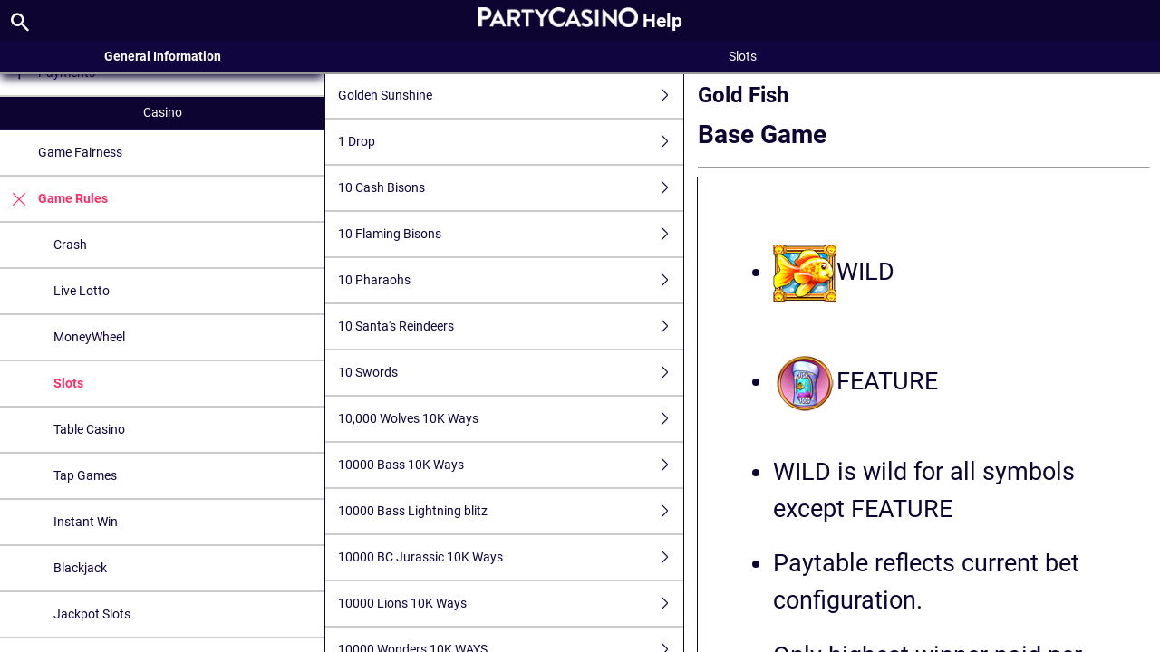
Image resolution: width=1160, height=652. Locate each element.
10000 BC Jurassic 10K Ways (510, 557)
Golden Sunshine (510, 95)
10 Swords (510, 372)
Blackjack (80, 568)
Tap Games (85, 475)
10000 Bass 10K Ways (510, 465)
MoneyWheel (89, 337)
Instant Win (85, 521)
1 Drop (510, 142)
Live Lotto (81, 290)
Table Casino (89, 429)
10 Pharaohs (510, 280)
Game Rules (54, 199)
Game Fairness (80, 152)
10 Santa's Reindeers (510, 326)
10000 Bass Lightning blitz (510, 511)
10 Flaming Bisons (510, 234)
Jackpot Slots (91, 614)
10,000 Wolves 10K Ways (510, 419)
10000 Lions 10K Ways (510, 603)
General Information (162, 56)
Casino (162, 112)
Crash (70, 244)
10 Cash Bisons (510, 188)
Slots (68, 383)
